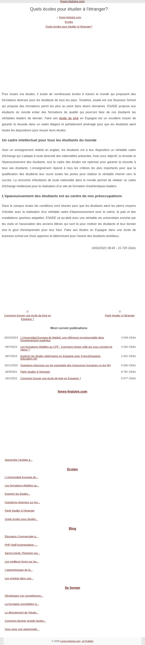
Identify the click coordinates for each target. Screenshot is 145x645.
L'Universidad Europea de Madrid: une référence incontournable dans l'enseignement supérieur (62, 339)
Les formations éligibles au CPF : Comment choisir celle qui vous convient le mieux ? (66, 348)
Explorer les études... (17, 493)
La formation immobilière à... (22, 604)
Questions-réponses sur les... (22, 502)
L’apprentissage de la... (19, 569)
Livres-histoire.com (70, 641)
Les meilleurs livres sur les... (22, 561)
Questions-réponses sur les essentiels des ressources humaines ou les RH (65, 365)
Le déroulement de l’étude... (21, 612)
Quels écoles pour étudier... (21, 519)
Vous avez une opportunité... (22, 629)
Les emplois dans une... (19, 578)
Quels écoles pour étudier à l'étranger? (69, 26)
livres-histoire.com (70, 17)
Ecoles (69, 21)
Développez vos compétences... (24, 595)
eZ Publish (87, 641)
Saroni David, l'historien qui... (22, 553)
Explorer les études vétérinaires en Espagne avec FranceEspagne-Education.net (60, 357)
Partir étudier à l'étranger (120, 315)
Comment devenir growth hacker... (25, 620)
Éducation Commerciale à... (21, 536)
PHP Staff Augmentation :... (21, 544)
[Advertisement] (69, 57)
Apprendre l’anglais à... (18, 459)
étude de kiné (69, 118)
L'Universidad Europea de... (21, 477)
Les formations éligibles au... (22, 485)
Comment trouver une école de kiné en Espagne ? (27, 317)
